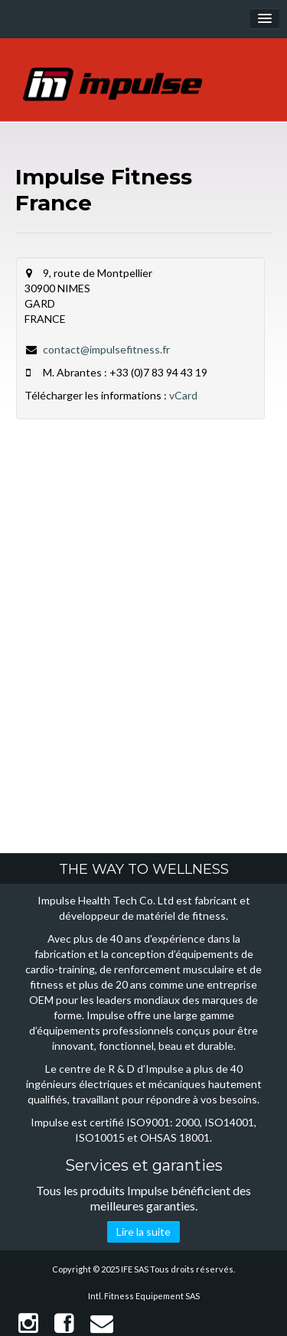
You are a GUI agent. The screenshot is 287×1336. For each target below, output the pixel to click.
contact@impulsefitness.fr (106, 349)
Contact (101, 1323)
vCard (183, 395)
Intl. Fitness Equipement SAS (144, 1296)
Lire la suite (143, 1231)
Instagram (28, 1323)
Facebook (64, 1323)
